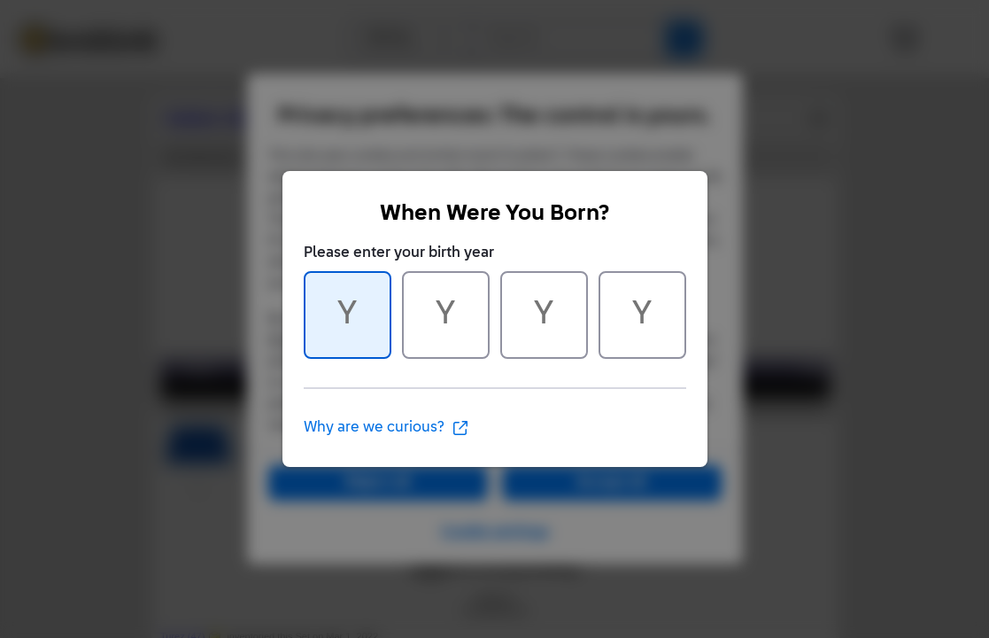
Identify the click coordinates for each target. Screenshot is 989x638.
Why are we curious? (386, 428)
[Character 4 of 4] (642, 315)
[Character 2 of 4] (446, 315)
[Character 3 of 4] (544, 315)
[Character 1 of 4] (347, 315)
